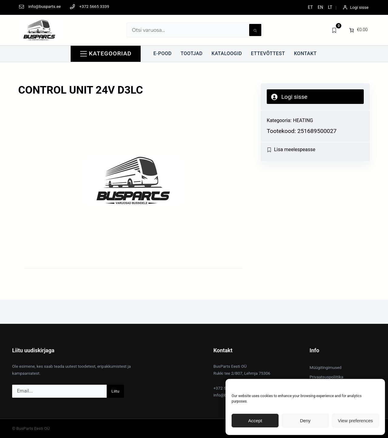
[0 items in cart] (358, 30)
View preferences (355, 420)
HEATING (303, 120)
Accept (255, 420)
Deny (305, 420)
